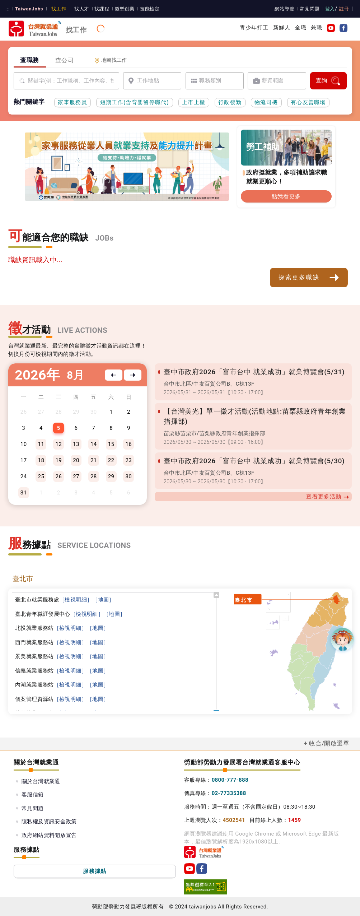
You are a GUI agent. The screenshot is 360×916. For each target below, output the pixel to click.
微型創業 (121, 8)
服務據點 (94, 871)
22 (111, 460)
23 (129, 460)
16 (129, 444)
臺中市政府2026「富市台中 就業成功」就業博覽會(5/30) (252, 461)
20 (76, 460)
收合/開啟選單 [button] (329, 743)
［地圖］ (103, 599)
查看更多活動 (327, 496)
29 (111, 476)
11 (41, 444)
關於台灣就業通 (41, 781)
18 (41, 460)
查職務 (29, 60)
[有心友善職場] (105, 188)
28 (93, 476)
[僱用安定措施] (128, 188)
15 (111, 444)
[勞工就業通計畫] (113, 188)
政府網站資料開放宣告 (49, 835)
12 (58, 444)
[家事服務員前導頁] (95, 190)
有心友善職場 (308, 102)
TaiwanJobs (28, 8)
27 (76, 476)
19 (58, 460)
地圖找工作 (110, 60)
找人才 (79, 8)
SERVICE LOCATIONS (94, 545)
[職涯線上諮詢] (160, 188)
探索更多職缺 (309, 277)
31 (23, 492)
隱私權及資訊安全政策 (49, 821)
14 (93, 444)
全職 (301, 27)
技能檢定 (145, 8)
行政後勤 (230, 102)
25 (41, 476)
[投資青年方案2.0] (136, 188)
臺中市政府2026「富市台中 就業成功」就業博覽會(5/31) (252, 372)
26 (58, 476)
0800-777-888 (230, 780)
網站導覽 (286, 8)
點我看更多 (286, 196)
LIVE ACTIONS (82, 330)
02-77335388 (229, 793)
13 (76, 444)
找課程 (99, 8)
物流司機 (266, 102)
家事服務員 (72, 102)
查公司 (64, 60)
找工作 (56, 8)
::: (7, 8)
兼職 (316, 27)
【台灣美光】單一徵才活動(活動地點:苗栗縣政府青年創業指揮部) (253, 417)
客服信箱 (33, 794)
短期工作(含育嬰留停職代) (134, 102)
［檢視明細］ (75, 599)
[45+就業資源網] (144, 188)
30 (129, 476)
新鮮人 (281, 27)
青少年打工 (254, 27)
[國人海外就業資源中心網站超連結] (152, 188)
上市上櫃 (193, 102)
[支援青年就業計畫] (120, 188)
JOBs (104, 238)
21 (93, 460)
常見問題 (311, 8)
